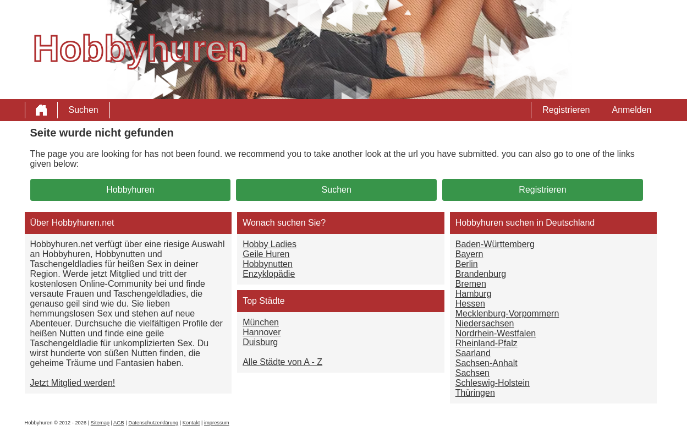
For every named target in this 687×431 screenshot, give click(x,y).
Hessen (470, 303)
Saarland (473, 353)
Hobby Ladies (269, 244)
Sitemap (100, 422)
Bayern (469, 254)
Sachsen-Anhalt (486, 363)
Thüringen (475, 392)
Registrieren (566, 109)
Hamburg (473, 293)
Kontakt (191, 422)
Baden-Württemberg (495, 244)
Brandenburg (481, 274)
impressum (216, 422)
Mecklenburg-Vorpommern (507, 313)
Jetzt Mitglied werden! (73, 383)
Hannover (262, 332)
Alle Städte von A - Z (282, 362)
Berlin (466, 264)
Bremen (470, 283)
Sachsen (472, 373)
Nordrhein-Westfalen (495, 333)
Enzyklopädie (269, 274)
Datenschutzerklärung (153, 422)
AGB (118, 422)
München (261, 322)
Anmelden (631, 109)
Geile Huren (266, 254)
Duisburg (260, 342)
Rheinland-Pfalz (486, 343)
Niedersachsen (484, 323)
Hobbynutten (268, 264)
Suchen (83, 109)
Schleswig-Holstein (492, 383)
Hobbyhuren (130, 189)
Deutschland (570, 222)
